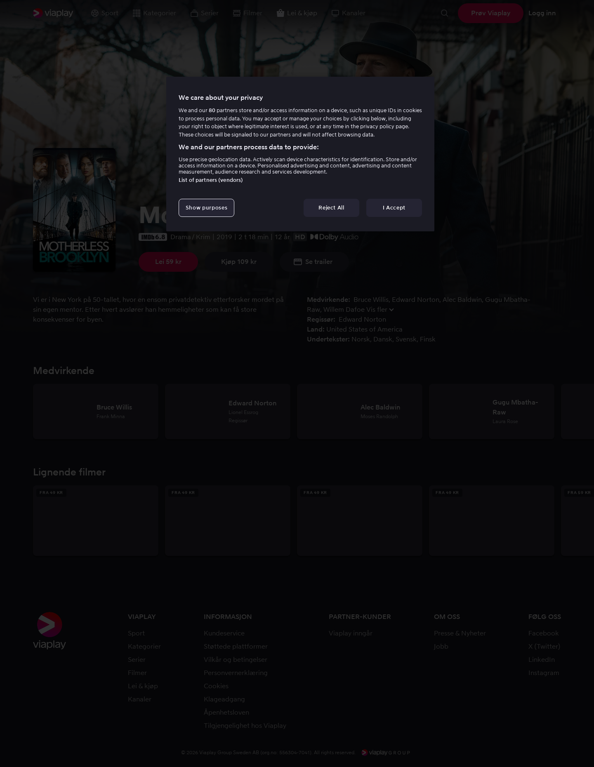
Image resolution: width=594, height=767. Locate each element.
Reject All (331, 208)
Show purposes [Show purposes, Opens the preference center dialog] (206, 208)
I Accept (394, 208)
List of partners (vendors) (211, 180)
